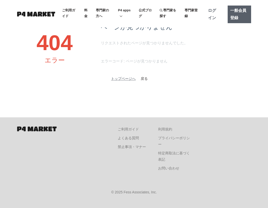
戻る (144, 79)
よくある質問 (128, 138)
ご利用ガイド (68, 13)
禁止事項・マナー (132, 147)
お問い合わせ (168, 168)
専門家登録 (191, 13)
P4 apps (124, 10)
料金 (85, 13)
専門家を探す (168, 13)
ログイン (212, 14)
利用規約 (165, 129)
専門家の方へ (102, 13)
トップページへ (123, 79)
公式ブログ (145, 13)
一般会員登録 (238, 14)
